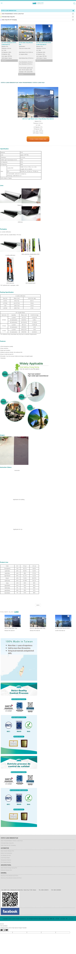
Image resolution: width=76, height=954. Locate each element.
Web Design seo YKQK (43, 918)
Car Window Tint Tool (6, 855)
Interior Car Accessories (6, 853)
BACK (38, 605)
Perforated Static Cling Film (8, 16)
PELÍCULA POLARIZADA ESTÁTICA (9, 875)
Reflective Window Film (6, 870)
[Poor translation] (6, 930)
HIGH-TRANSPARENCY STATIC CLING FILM (13, 13)
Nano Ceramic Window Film (7, 851)
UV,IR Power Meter (5, 857)
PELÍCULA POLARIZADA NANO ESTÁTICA (11, 878)
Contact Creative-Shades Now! (38, 139)
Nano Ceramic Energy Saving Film (9, 867)
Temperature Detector (6, 860)
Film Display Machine (6, 862)
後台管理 (71, 918)
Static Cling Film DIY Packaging (9, 19)
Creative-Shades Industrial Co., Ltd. (38, 3)
